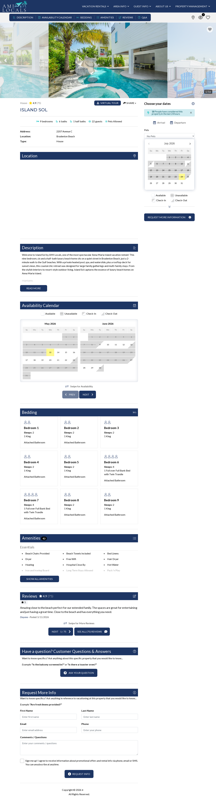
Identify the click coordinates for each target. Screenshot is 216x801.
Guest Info (141, 6)
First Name (26, 710)
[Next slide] (87, 394)
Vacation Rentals (94, 6)
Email (23, 723)
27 (157, 183)
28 (163, 183)
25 (188, 177)
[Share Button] (129, 103)
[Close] (191, 112)
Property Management (191, 6)
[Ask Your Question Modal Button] (78, 673)
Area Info (119, 6)
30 (176, 183)
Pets (146, 129)
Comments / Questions (33, 737)
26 (151, 183)
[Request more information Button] (169, 217)
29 (169, 183)
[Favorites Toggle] (208, 17)
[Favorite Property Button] (210, 29)
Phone (85, 723)
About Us (162, 6)
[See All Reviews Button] (92, 632)
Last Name (87, 710)
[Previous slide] (70, 394)
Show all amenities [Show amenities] (39, 578)
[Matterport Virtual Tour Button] (107, 103)
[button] (6, 60)
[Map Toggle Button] (193, 17)
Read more (33, 288)
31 (182, 183)
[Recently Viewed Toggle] (200, 17)
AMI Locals (90, 789)
